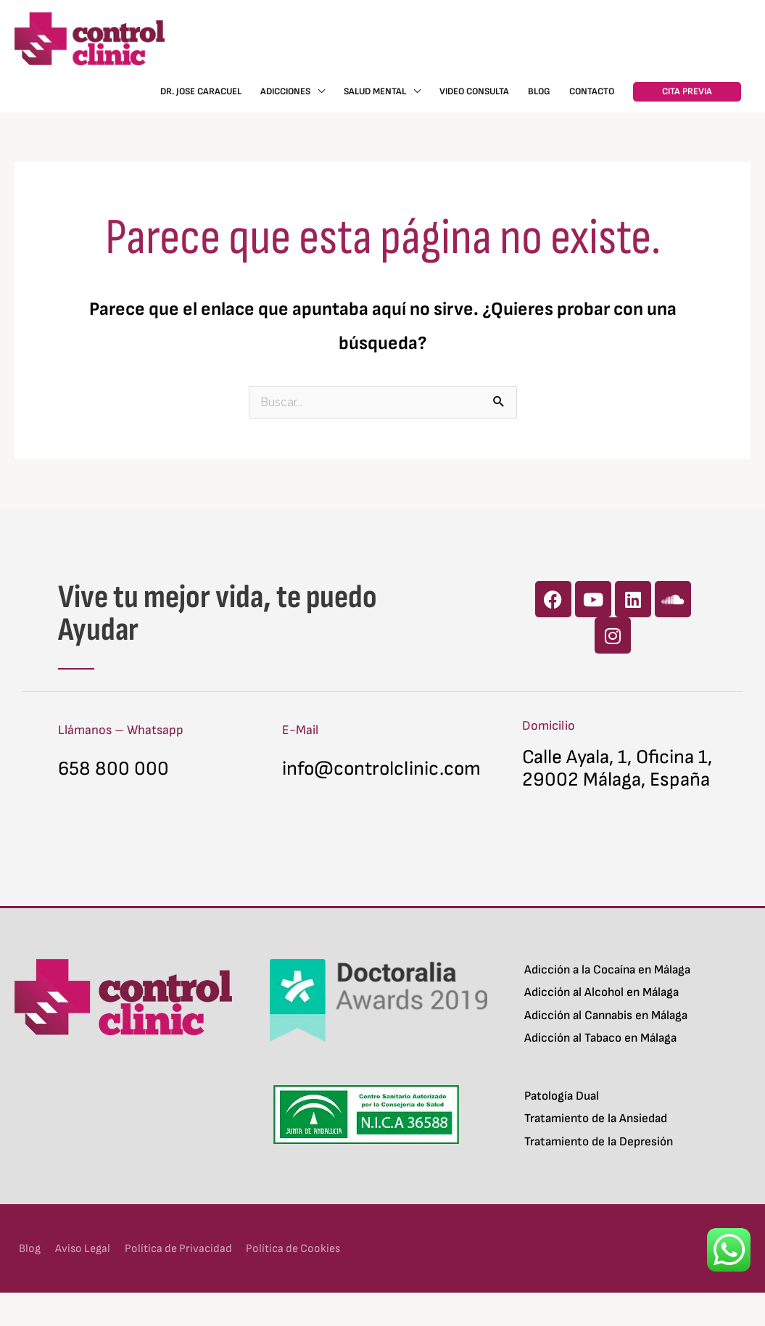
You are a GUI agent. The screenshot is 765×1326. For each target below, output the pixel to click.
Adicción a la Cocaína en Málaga (607, 1002)
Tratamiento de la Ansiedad (595, 1152)
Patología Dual (561, 1128)
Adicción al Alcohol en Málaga (601, 1025)
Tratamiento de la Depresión (598, 1174)
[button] (687, 102)
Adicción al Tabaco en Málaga (600, 1071)
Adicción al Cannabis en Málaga (605, 1048)
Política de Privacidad (183, 1281)
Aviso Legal (82, 1281)
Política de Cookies (304, 1281)
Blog (26, 1281)
